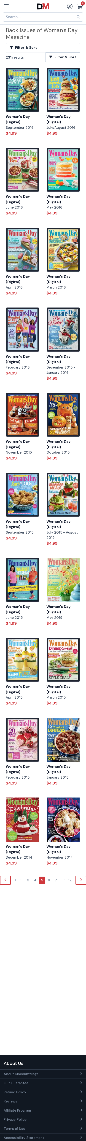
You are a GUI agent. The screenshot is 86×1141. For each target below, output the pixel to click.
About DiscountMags (21, 1074)
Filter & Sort (23, 47)
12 (70, 880)
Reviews (10, 1101)
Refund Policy (15, 1092)
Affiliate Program (17, 1110)
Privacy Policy (15, 1119)
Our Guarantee (16, 1083)
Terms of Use (14, 1128)
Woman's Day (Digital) (18, 119)
